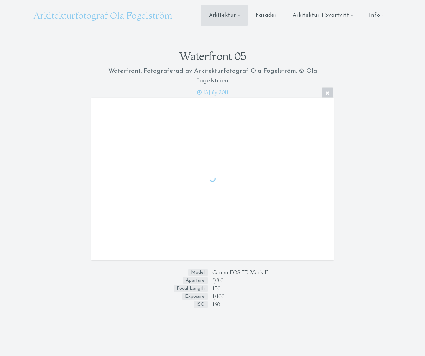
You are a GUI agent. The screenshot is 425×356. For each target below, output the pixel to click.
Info (374, 15)
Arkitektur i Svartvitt (321, 15)
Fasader (266, 15)
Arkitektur (222, 15)
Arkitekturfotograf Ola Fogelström (102, 15)
